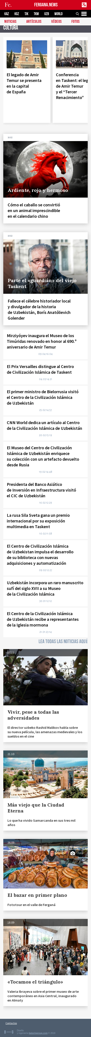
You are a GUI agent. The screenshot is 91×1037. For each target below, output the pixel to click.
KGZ (16, 14)
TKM (36, 14)
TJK (26, 14)
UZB (46, 14)
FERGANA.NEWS (46, 4)
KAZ (6, 14)
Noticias (10, 22)
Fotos (75, 22)
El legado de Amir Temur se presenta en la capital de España (24, 83)
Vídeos (56, 22)
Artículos (34, 22)
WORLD (58, 14)
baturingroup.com (38, 1033)
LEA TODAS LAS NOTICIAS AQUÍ (63, 641)
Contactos (11, 1023)
